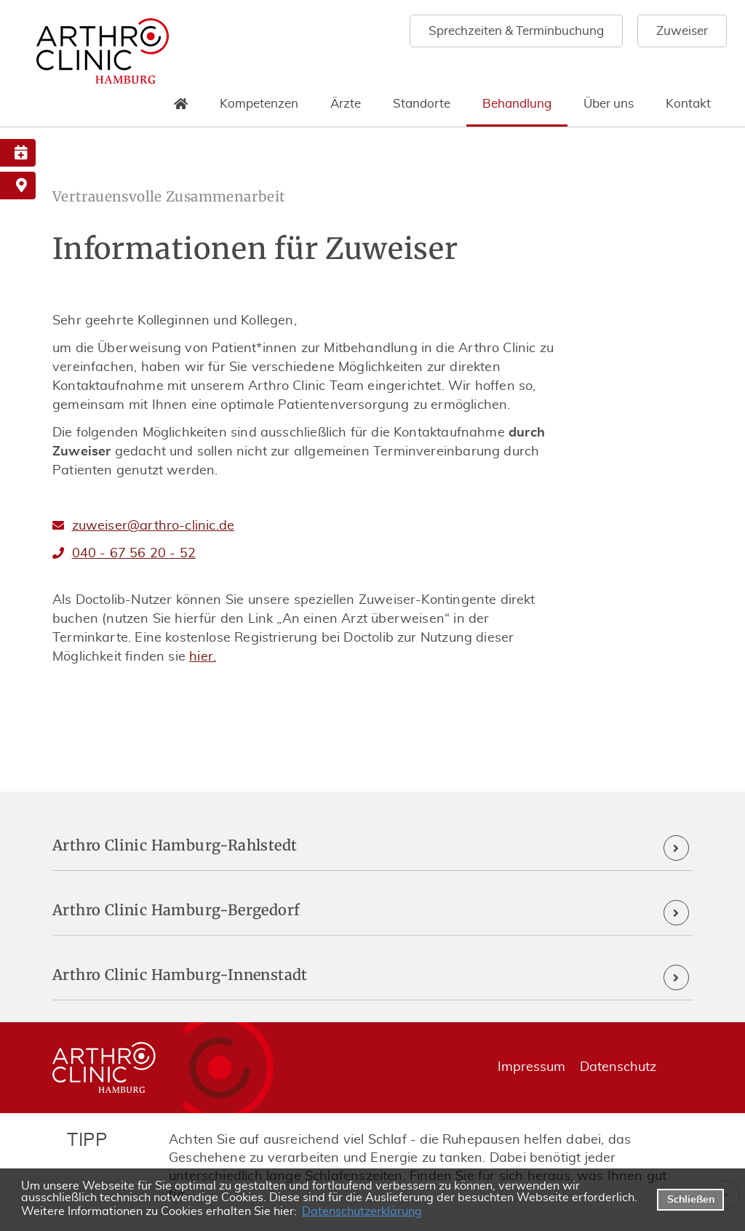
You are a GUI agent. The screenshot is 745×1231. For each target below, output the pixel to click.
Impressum (531, 1067)
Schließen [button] (690, 1199)
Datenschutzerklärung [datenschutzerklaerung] (362, 1211)
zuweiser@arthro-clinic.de (153, 526)
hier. (202, 657)
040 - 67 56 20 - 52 (134, 553)
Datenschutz (618, 1067)
